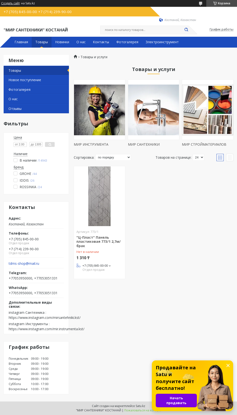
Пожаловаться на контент (142, 410)
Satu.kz (140, 406)
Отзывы (15, 108)
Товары (41, 42)
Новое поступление (24, 80)
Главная (21, 42)
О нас (81, 42)
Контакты (101, 42)
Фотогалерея (127, 42)
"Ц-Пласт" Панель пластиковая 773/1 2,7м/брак (98, 241)
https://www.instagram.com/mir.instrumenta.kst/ (46, 329)
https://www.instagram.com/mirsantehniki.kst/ (45, 317)
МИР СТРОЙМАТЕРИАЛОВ (204, 144)
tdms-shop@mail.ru (24, 263)
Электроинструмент (162, 42)
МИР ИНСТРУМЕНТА (91, 144)
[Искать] (186, 30)
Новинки (62, 42)
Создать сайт (10, 3)
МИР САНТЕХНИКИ (144, 144)
